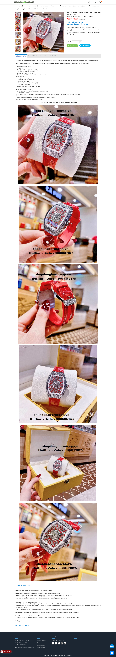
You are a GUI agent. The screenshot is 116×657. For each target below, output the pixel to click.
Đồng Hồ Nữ (54, 6)
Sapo (70, 655)
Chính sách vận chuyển (42, 642)
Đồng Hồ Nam (45, 6)
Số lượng (69, 41)
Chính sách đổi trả (41, 645)
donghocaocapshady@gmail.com (26, 647)
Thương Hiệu (35, 6)
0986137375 (23, 644)
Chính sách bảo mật (41, 640)
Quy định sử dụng (41, 647)
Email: (16, 647)
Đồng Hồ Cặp (64, 6)
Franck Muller (27, 66)
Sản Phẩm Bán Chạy (93, 6)
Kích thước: (69, 38)
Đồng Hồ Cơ (73, 6)
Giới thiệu (27, 6)
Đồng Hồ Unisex (82, 6)
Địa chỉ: (17, 640)
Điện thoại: (17, 645)
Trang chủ (20, 6)
